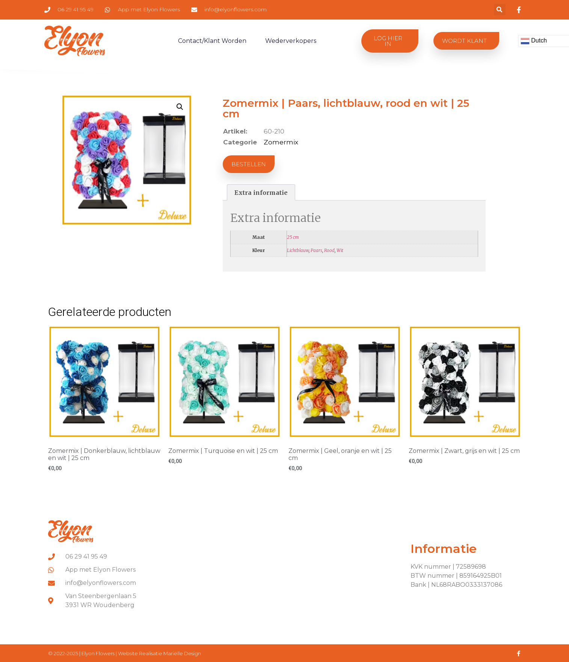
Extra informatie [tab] (261, 192)
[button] (500, 9)
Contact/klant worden (212, 40)
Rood (329, 250)
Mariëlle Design (182, 653)
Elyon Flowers (99, 653)
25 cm (293, 237)
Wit (340, 250)
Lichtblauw (298, 250)
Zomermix (281, 142)
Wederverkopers (290, 40)
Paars (316, 250)
